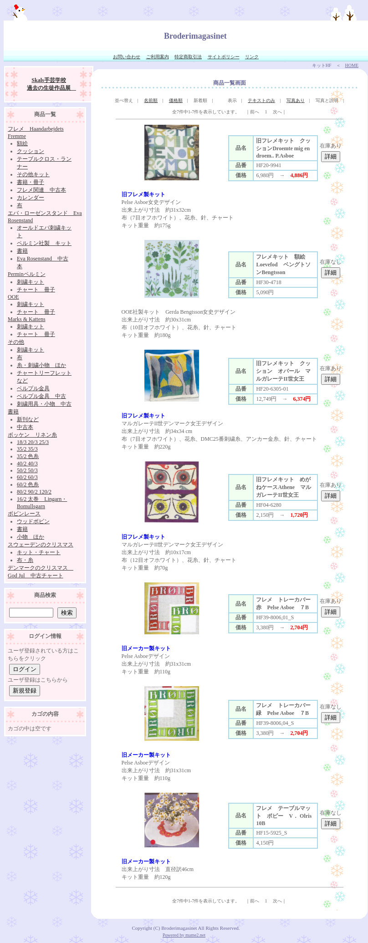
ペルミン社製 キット (44, 243)
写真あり (295, 100)
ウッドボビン (33, 521)
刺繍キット (30, 282)
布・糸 (25, 560)
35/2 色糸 (28, 456)
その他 (16, 342)
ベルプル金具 (33, 388)
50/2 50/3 (27, 470)
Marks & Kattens (27, 319)
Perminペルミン (27, 274)
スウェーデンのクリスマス (40, 544)
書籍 (22, 251)
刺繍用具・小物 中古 (44, 404)
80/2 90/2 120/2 (34, 492)
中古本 (25, 427)
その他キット (33, 174)
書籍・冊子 (30, 182)
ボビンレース (24, 513)
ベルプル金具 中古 (41, 396)
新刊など (28, 419)
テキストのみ (261, 100)
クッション (30, 151)
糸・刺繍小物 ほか (41, 365)
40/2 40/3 (27, 463)
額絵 (22, 143)
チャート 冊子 (36, 289)
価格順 (176, 100)
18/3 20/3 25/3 (33, 442)
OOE (13, 297)
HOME (351, 65)
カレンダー (30, 197)
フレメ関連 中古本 (41, 190)
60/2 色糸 (28, 484)
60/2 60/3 (27, 477)
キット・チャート (39, 552)
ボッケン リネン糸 (32, 435)
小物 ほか (30, 537)
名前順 (151, 100)
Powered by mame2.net (184, 935)
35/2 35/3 (27, 449)
